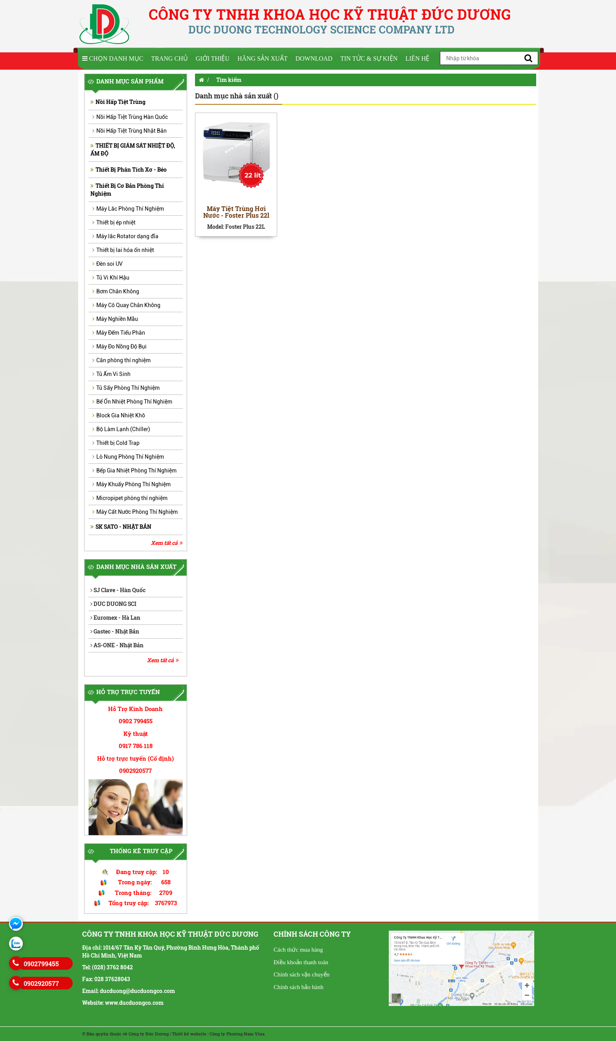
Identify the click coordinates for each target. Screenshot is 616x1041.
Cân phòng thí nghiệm (121, 360)
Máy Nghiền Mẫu (115, 319)
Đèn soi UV (107, 264)
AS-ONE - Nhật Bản (116, 645)
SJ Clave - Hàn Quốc (117, 590)
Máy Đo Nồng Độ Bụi (119, 346)
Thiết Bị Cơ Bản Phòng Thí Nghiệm (127, 189)
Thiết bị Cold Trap (116, 443)
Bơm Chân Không (115, 291)
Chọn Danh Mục (112, 58)
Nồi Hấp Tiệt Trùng (117, 102)
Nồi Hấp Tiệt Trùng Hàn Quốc (130, 117)
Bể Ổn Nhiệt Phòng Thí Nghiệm (132, 401)
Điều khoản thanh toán (301, 962)
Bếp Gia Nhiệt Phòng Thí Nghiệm (134, 470)
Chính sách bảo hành (299, 987)
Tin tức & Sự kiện (369, 58)
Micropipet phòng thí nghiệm (129, 498)
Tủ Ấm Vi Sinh (111, 374)
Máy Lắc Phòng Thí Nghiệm (128, 209)
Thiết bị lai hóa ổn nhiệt (123, 250)
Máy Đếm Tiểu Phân (118, 333)
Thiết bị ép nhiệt (114, 222)
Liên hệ (417, 58)
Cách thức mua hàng (298, 950)
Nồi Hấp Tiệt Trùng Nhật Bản (129, 131)
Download (313, 58)
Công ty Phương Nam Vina (237, 1034)
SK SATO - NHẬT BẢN (120, 526)
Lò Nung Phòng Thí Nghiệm (128, 457)
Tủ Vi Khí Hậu (110, 277)
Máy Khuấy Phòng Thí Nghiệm (131, 484)
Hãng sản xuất (262, 58)
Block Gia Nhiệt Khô (118, 415)
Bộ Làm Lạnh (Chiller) (121, 429)
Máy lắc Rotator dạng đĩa (125, 236)
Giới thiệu (213, 58)
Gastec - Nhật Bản (114, 631)
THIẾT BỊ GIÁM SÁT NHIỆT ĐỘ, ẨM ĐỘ (132, 149)
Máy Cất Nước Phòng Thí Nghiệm (135, 512)
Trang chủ (169, 58)
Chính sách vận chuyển (301, 974)
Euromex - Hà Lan (115, 617)
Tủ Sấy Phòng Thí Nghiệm (126, 388)
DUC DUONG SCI (113, 604)
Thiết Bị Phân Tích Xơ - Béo (128, 169)
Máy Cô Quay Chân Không (126, 305)
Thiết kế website (189, 1034)
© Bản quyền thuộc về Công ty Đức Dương (125, 1034)
